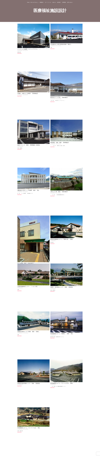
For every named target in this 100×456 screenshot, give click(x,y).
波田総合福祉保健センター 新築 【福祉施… (28, 368)
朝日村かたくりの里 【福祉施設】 (59, 95)
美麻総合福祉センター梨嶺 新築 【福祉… (28, 318)
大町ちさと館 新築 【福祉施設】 (59, 185)
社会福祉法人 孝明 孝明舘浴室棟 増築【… (61, 44)
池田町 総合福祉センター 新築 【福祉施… (61, 276)
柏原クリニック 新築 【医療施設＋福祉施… (28, 140)
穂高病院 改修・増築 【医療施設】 (59, 138)
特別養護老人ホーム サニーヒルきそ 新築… (61, 367)
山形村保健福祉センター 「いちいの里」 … (28, 275)
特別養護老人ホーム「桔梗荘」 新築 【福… (61, 320)
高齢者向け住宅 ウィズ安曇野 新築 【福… (28, 183)
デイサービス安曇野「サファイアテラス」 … (28, 49)
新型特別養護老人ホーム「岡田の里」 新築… (61, 230)
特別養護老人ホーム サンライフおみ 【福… (28, 410)
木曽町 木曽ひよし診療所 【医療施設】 (27, 91)
